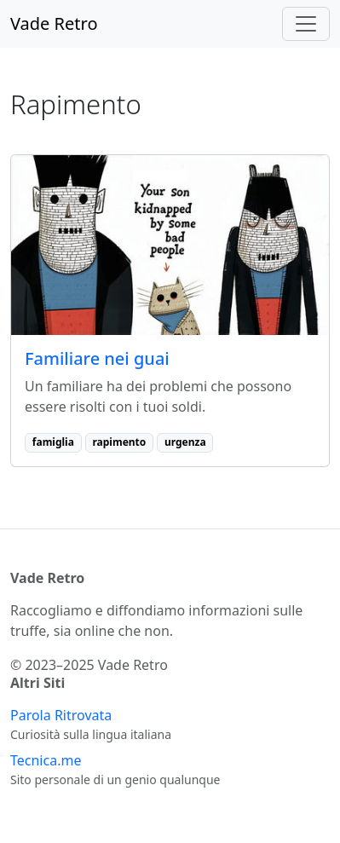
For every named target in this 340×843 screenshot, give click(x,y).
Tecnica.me (45, 760)
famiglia (53, 442)
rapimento (119, 442)
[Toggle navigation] (306, 24)
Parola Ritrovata (61, 715)
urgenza (185, 442)
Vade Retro (54, 23)
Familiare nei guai (97, 358)
